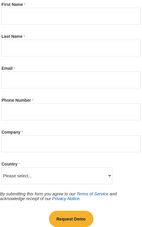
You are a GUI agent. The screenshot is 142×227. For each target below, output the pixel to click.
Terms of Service (92, 194)
